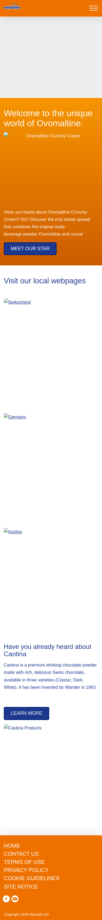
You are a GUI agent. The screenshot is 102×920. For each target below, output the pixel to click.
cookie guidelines (19, 840)
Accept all (49, 910)
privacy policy (12, 862)
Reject (49, 875)
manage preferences (49, 893)
